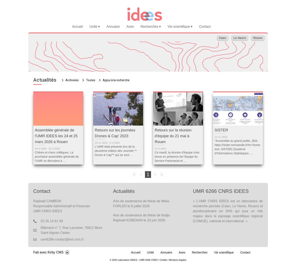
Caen (222, 38)
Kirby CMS (55, 252)
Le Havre (240, 38)
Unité (94, 26)
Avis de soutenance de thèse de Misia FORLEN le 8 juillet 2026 (141, 203)
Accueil (77, 26)
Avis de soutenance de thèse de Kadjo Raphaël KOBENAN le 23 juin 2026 (141, 217)
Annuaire (113, 26)
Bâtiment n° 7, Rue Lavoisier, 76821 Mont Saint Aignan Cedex (71, 230)
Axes (130, 26)
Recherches (151, 26)
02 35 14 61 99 (52, 221)
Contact (205, 26)
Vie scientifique (179, 26)
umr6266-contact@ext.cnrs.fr (62, 239)
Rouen (258, 38)
